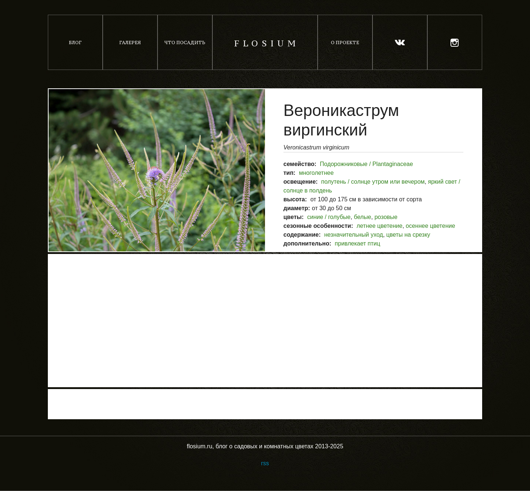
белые (362, 217)
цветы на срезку (408, 235)
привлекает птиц (357, 243)
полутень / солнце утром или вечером (373, 182)
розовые (386, 217)
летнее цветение (380, 226)
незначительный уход (353, 235)
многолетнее (316, 173)
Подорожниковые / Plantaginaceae (366, 164)
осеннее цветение (430, 226)
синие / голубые (328, 217)
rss (265, 463)
